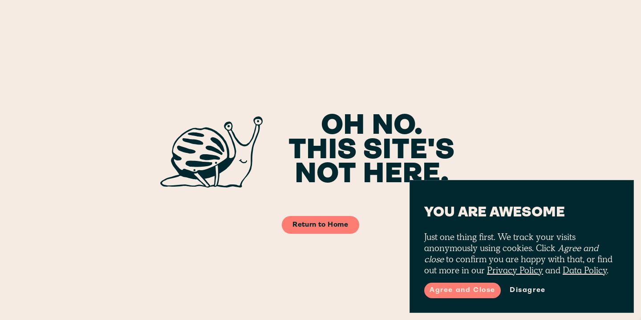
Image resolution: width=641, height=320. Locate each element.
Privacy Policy (515, 270)
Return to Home (320, 224)
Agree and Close (462, 290)
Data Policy (585, 270)
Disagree (528, 290)
